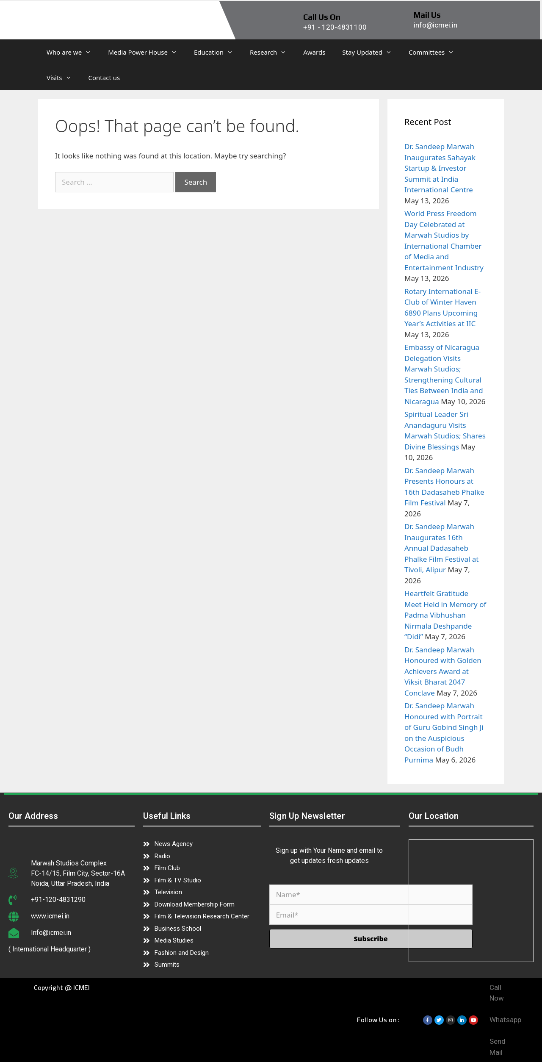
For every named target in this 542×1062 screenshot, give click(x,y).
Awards (314, 52)
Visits (63, 77)
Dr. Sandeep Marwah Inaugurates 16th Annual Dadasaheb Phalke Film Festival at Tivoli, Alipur (441, 547)
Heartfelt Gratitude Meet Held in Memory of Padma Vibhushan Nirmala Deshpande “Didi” (445, 614)
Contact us (104, 77)
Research (272, 52)
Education (217, 52)
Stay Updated (371, 52)
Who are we (73, 52)
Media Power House (146, 52)
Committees (435, 52)
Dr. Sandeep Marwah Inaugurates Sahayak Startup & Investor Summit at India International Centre (440, 167)
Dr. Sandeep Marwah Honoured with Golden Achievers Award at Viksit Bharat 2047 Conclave (442, 671)
